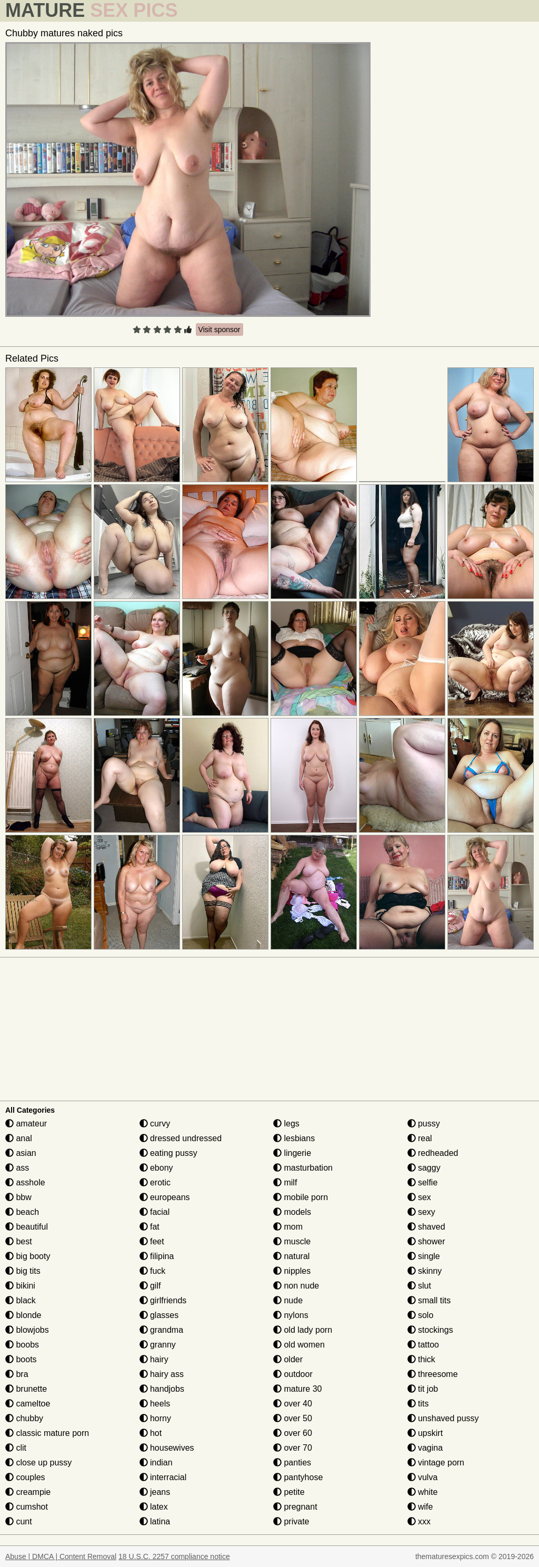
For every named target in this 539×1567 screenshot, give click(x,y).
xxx (419, 1521)
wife (420, 1506)
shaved (426, 1226)
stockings (430, 1329)
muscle (292, 1241)
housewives (166, 1447)
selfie (422, 1182)
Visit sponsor (219, 329)
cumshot (26, 1506)
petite (289, 1492)
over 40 (292, 1403)
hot (150, 1433)
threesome (432, 1374)
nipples (292, 1270)
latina (155, 1521)
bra (16, 1374)
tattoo (423, 1344)
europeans (164, 1197)
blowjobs (27, 1329)
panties (292, 1462)
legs (286, 1123)
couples (25, 1477)
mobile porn (300, 1197)
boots (21, 1359)
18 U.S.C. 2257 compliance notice (174, 1556)
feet (151, 1241)
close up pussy (38, 1462)
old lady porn (302, 1329)
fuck (152, 1270)
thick (421, 1359)
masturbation (303, 1167)
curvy (155, 1123)
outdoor (293, 1374)
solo (420, 1315)
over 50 (292, 1418)
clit (15, 1447)
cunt (18, 1521)
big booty (27, 1256)
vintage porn (436, 1462)
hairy (153, 1359)
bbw (18, 1197)
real (419, 1138)
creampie (28, 1492)
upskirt (425, 1433)
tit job (422, 1388)
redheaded (432, 1153)
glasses (159, 1315)
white (422, 1492)
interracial (163, 1477)
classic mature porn (47, 1433)
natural (291, 1256)
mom (288, 1226)
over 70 (292, 1447)
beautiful (26, 1226)
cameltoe (27, 1403)
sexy (421, 1211)
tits (418, 1403)
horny (155, 1418)
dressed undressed (180, 1138)
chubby (24, 1418)
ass (17, 1167)
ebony (156, 1167)
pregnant (295, 1506)
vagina (425, 1447)
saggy (424, 1167)
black (20, 1300)
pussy (423, 1123)
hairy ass (161, 1374)
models (292, 1211)
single (423, 1256)
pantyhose (298, 1477)
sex (419, 1197)
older (288, 1359)
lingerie (292, 1153)
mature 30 (297, 1388)
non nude (296, 1285)
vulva (422, 1477)
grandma (161, 1329)
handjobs (161, 1388)
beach (22, 1211)
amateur (26, 1123)
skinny (424, 1270)
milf (285, 1182)
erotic (155, 1182)
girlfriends (163, 1300)
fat (149, 1226)
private (291, 1521)
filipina (156, 1256)
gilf (150, 1285)
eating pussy (168, 1153)
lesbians (294, 1138)
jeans (155, 1492)
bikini (20, 1285)
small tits (429, 1300)
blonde (23, 1315)
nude (288, 1300)
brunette (26, 1388)
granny (157, 1344)
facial (154, 1211)
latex (153, 1506)
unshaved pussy (443, 1418)
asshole (25, 1182)
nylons (290, 1315)
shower (426, 1241)
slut (419, 1285)
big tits (23, 1270)
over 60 (292, 1433)
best (18, 1241)
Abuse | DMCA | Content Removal (60, 1556)
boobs (22, 1344)
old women (299, 1344)
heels (155, 1403)
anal (18, 1138)
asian (20, 1153)
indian (156, 1462)
